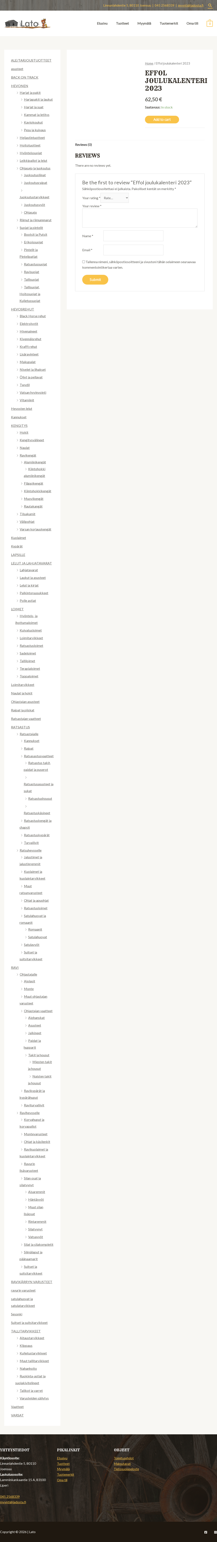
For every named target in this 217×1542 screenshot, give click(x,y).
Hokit (24, 432)
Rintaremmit (37, 1221)
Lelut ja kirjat (29, 585)
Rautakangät (33, 506)
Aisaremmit (36, 1192)
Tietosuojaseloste (127, 1469)
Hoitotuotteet (30, 145)
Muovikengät (34, 499)
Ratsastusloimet (31, 645)
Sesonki (16, 1314)
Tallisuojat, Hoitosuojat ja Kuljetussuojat (29, 294)
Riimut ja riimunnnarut (35, 220)
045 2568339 (10, 1496)
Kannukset (18, 417)
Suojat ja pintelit (31, 228)
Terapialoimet (30, 668)
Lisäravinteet (29, 354)
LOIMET (17, 609)
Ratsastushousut (40, 798)
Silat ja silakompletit (38, 1244)
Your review (92, 206)
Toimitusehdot (124, 1458)
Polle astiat (28, 600)
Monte (29, 989)
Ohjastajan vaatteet (38, 1011)
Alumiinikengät (35, 462)
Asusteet (34, 1025)
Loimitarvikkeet (31, 638)
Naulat (25, 448)
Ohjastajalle (28, 974)
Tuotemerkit (169, 23)
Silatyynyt (35, 1229)
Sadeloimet (28, 653)
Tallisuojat (31, 279)
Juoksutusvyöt (34, 205)
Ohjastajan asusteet (25, 702)
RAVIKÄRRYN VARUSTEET (31, 1282)
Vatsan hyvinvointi (33, 392)
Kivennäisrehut (30, 339)
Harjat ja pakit (30, 92)
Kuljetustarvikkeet (33, 1353)
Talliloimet (27, 661)
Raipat (28, 748)
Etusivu (102, 23)
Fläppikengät (33, 483)
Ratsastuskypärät (37, 835)
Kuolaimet (18, 538)
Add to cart (162, 119)
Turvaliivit (31, 843)
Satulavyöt (31, 944)
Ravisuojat (31, 272)
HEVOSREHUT (22, 309)
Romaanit (35, 929)
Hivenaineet (28, 331)
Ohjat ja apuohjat (36, 900)
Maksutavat (123, 1463)
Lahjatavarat (29, 570)
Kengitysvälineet (32, 440)
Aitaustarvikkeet (32, 1338)
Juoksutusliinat (35, 175)
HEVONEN (19, 86)
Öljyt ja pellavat (31, 377)
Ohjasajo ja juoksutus (35, 168)
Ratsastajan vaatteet (26, 719)
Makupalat (28, 362)
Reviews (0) (83, 145)
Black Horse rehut (33, 316)
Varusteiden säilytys (34, 1398)
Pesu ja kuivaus (35, 130)
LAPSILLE (18, 555)
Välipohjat (27, 521)
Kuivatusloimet (31, 630)
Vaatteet (17, 1407)
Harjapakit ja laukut (38, 99)
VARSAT (17, 1415)
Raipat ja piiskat (22, 710)
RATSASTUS (20, 727)
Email (87, 250)
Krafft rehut (28, 346)
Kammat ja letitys (36, 115)
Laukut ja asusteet (33, 578)
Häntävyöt (36, 1199)
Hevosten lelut (21, 408)
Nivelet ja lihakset (33, 369)
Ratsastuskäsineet (37, 813)
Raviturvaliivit (34, 1105)
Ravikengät (28, 455)
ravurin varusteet (23, 1290)
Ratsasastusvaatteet (39, 756)
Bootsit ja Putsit (35, 234)
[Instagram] (215, 1532)
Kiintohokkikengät (37, 491)
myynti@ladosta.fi (190, 5)
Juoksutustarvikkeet (34, 197)
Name (87, 236)
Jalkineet (34, 1033)
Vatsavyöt (35, 1237)
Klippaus (26, 1345)
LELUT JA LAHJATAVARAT (31, 563)
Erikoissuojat (33, 242)
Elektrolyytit (29, 324)
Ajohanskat (36, 1018)
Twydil (25, 385)
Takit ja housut (38, 1055)
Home (149, 63)
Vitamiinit (27, 400)
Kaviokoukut (33, 122)
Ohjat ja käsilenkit (37, 1142)
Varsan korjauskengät (35, 529)
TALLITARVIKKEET (26, 1331)
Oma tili (192, 23)
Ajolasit (29, 981)
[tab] (83, 144)
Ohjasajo (30, 212)
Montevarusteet (36, 1134)
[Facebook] (205, 1532)
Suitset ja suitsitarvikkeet (29, 1323)
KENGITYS (19, 425)
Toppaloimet (29, 676)
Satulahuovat (37, 937)
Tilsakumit (27, 514)
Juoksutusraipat (35, 183)
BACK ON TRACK (25, 77)
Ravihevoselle (30, 1113)
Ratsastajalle (29, 734)
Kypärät (17, 546)
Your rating (91, 198)
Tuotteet (122, 23)
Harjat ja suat (33, 107)
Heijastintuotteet (32, 137)
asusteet (17, 69)
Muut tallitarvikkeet (34, 1361)
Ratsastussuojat (35, 264)
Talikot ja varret (31, 1390)
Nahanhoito (28, 1368)
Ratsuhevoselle (31, 850)
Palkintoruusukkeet (34, 593)
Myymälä (144, 23)
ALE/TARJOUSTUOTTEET (31, 60)
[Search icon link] (210, 5)
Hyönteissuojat (31, 153)
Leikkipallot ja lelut (33, 160)
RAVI (15, 967)
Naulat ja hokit (21, 693)
